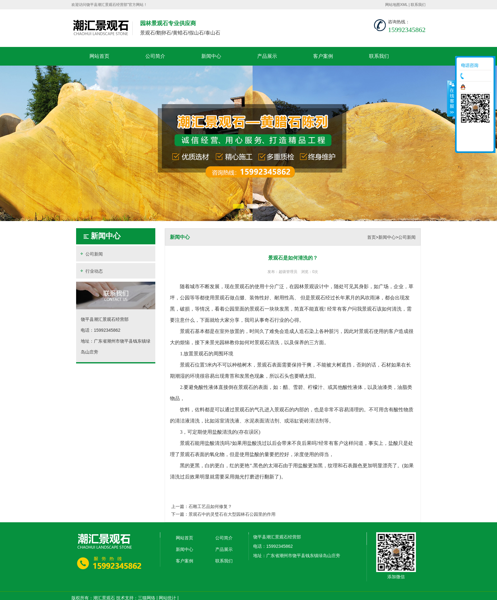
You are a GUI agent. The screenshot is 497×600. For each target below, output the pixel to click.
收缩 (451, 98)
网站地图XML (396, 4)
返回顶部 (475, 144)
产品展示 (267, 56)
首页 (371, 237)
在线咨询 (477, 87)
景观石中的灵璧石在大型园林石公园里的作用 (232, 514)
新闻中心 (211, 56)
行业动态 (91, 271)
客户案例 (323, 56)
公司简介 (155, 56)
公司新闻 (91, 253)
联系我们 (418, 4)
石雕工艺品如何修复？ (210, 506)
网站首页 (99, 56)
